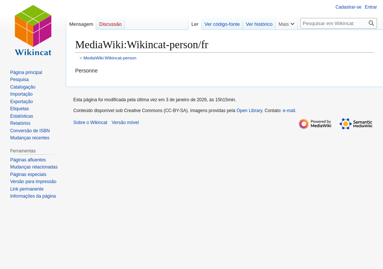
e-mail (289, 110)
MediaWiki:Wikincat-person (110, 57)
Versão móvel (125, 122)
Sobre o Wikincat (90, 122)
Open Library (249, 110)
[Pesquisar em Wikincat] (338, 23)
